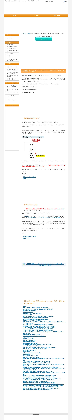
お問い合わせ (9, 39)
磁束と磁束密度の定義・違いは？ (30, 343)
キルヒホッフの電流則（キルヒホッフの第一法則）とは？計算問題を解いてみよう (41, 388)
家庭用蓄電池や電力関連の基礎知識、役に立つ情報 (12, 73)
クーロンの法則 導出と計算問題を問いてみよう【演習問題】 (37, 361)
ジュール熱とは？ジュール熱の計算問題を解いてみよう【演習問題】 (38, 324)
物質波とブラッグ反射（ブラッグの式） (32, 353)
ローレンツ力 (26, 337)
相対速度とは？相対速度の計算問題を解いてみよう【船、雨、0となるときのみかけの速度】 (43, 385)
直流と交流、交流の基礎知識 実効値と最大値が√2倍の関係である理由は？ (40, 347)
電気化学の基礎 (10, 44)
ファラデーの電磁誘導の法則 (29, 340)
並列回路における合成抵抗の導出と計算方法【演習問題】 (36, 319)
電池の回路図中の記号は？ (29, 177)
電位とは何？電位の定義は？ (29, 310)
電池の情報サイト (36, 417)
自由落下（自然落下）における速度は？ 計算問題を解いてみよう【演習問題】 (40, 367)
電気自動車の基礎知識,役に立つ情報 (12, 70)
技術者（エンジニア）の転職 (12, 92)
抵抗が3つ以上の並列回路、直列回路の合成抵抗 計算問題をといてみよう (39, 375)
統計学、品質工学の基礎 (11, 48)
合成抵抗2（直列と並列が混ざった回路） (32, 320)
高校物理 (28, 33)
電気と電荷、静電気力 (28, 312)
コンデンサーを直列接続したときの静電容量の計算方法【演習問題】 (38, 329)
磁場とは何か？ (26, 333)
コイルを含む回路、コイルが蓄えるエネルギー (33, 345)
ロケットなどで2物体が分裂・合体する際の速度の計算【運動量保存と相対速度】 (41, 386)
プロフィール (9, 37)
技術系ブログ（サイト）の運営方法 (12, 90)
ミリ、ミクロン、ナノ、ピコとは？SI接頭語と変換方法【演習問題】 (38, 309)
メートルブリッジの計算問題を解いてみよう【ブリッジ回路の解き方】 (39, 379)
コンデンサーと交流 (27, 314)
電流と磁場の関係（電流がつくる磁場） (32, 334)
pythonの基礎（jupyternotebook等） (12, 51)
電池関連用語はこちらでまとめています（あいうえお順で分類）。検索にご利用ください (45, 264)
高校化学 (8, 57)
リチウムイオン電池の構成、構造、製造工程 (12, 60)
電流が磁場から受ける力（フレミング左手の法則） (34, 336)
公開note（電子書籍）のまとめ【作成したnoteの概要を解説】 (12, 86)
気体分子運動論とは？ (28, 354)
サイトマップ (36, 414)
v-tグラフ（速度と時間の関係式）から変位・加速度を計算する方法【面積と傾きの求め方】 (43, 384)
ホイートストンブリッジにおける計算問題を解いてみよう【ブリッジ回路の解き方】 (41, 378)
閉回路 (26, 216)
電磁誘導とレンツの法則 (28, 338)
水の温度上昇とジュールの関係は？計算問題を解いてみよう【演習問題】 (39, 326)
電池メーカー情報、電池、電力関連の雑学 (12, 76)
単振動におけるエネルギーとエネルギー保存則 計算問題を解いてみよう (39, 382)
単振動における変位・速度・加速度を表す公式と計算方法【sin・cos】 (38, 377)
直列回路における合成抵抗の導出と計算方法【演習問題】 (36, 317)
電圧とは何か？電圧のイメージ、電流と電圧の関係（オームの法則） (38, 316)
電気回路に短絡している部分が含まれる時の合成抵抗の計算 (36, 362)
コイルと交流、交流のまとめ (29, 350)
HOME (14, 15)
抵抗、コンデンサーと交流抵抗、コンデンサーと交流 (35, 348)
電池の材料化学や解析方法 (12, 46)
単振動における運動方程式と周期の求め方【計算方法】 (35, 381)
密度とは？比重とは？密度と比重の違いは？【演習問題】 (36, 307)
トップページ (23, 33)
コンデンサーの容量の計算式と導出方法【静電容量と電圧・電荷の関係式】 (40, 327)
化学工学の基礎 (10, 53)
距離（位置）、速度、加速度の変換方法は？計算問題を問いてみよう (38, 371)
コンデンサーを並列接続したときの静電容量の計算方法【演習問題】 (38, 330)
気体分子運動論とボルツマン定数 (30, 355)
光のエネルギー (26, 351)
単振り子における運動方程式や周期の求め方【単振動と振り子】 (37, 389)
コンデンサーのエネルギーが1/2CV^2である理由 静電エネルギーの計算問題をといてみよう (43, 331)
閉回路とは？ (26, 178)
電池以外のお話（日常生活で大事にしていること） (12, 79)
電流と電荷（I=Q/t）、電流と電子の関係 (32, 313)
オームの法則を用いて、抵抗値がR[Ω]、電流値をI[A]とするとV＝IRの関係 (43, 217)
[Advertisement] (36, 26)
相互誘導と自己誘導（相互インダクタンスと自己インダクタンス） (38, 344)
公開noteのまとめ (44, 39)
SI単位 (24, 306)
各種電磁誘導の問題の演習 (29, 341)
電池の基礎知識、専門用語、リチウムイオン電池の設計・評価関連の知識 (12, 66)
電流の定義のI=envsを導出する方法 (31, 357)
